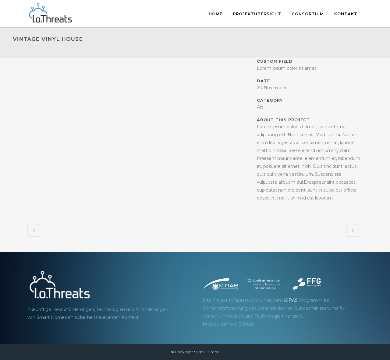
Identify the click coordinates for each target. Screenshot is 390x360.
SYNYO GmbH (207, 352)
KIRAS (291, 300)
